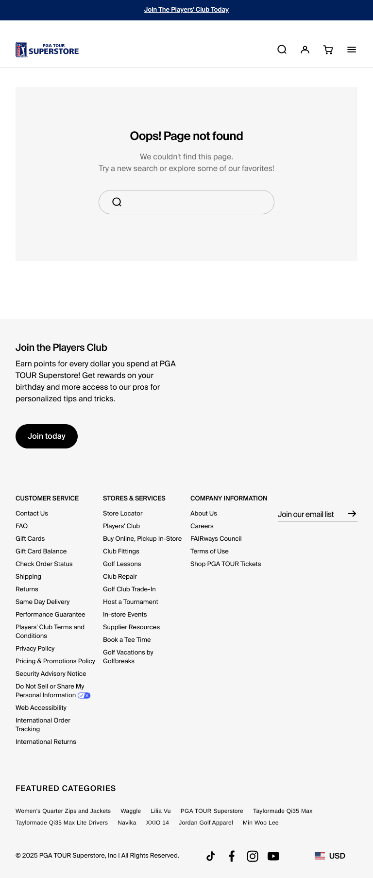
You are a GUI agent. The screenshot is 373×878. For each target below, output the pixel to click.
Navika (127, 822)
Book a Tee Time (127, 640)
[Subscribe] (351, 509)
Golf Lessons (122, 564)
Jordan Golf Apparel (206, 822)
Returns (27, 589)
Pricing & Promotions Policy (55, 661)
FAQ (22, 526)
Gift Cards (30, 539)
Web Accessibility (41, 708)
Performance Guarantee (50, 615)
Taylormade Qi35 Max (282, 811)
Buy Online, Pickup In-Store (142, 539)
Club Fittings (121, 552)
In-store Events (125, 615)
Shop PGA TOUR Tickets (225, 564)
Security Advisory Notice (51, 674)
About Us (203, 514)
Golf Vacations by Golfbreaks (128, 657)
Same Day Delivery (42, 602)
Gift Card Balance (41, 552)
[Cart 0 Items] (326, 49)
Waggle (130, 811)
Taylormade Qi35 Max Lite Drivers (62, 822)
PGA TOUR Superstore (212, 811)
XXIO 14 (157, 822)
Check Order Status (44, 564)
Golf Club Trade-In (129, 589)
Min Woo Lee (261, 822)
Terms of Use (209, 552)
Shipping (28, 577)
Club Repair (120, 577)
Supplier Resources (131, 627)
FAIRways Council (216, 539)
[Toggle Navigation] (351, 49)
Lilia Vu (160, 811)
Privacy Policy (35, 649)
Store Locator (123, 514)
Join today (47, 436)
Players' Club (121, 526)
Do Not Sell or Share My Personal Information (50, 691)
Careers (202, 526)
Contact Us (32, 514)
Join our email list (306, 514)
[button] (305, 50)
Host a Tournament (130, 602)
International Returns (46, 742)
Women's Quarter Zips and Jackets (63, 811)
